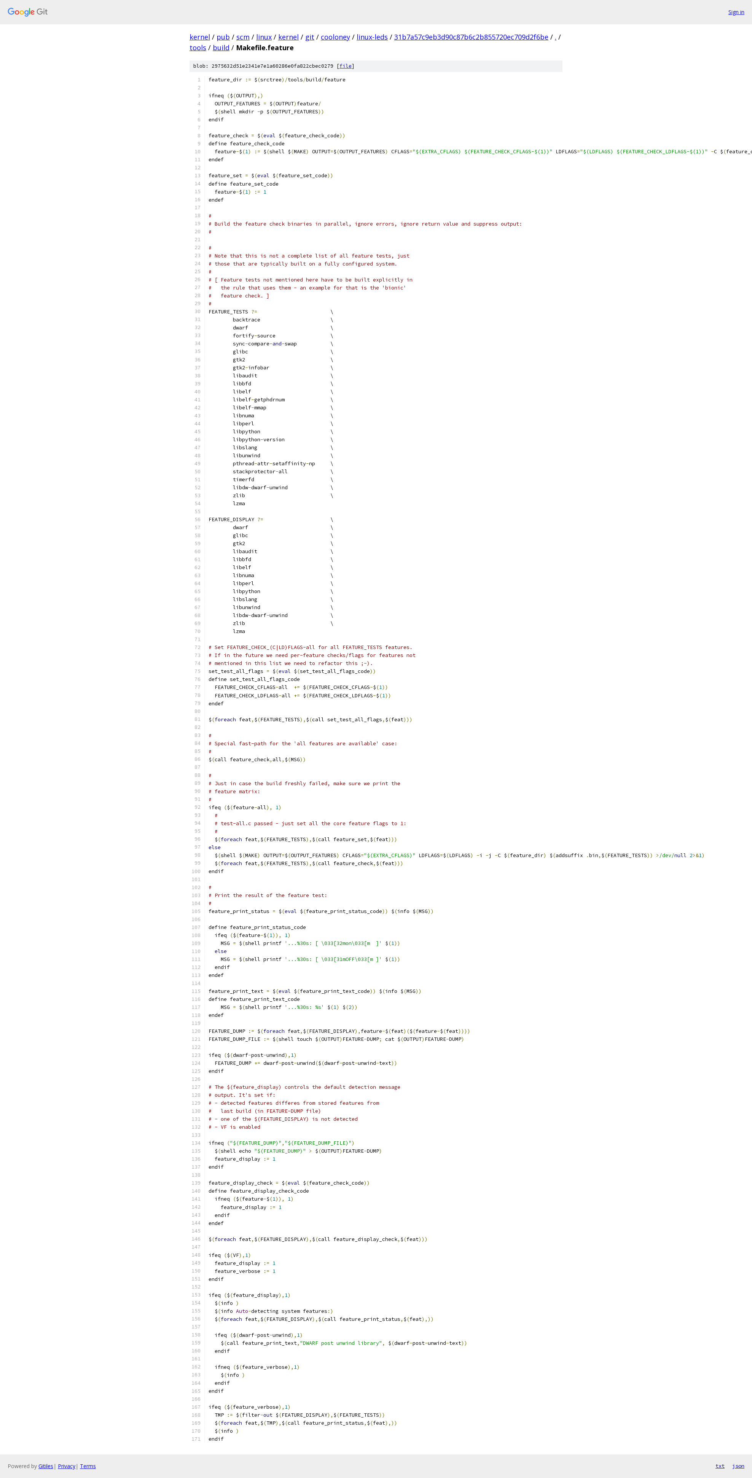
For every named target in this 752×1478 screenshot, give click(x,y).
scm (243, 36)
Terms (88, 1466)
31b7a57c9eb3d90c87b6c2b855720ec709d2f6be (471, 36)
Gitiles (45, 1466)
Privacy (66, 1466)
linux (264, 36)
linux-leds (372, 36)
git (309, 36)
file (345, 66)
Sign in (736, 12)
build (221, 47)
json (738, 1465)
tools (198, 47)
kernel (200, 36)
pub (223, 36)
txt (720, 1465)
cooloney (335, 36)
